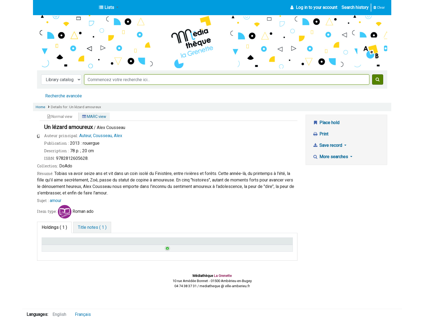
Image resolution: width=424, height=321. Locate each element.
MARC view (94, 116)
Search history (355, 7)
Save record (328, 145)
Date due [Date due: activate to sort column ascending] (241, 243)
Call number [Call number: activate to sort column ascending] (118, 243)
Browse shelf (139, 256)
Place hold (326, 122)
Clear (379, 7)
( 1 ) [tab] (54, 227)
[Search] (377, 79)
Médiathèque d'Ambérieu (50, 7)
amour (55, 200)
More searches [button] (331, 156)
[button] (109, 7)
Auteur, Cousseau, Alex (100, 135)
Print (320, 134)
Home (40, 107)
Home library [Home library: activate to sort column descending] (56, 243)
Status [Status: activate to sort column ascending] (176, 243)
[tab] (92, 227)
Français (83, 314)
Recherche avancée (63, 95)
